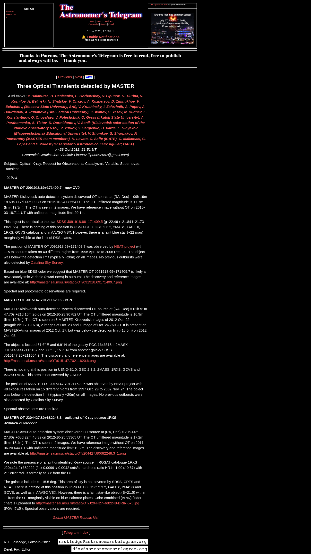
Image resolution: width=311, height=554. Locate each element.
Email (111, 24)
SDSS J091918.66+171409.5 (80, 222)
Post (92, 21)
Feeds (103, 24)
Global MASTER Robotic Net (75, 517)
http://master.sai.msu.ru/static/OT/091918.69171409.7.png (75, 282)
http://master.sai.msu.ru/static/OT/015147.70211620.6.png (50, 361)
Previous (65, 77)
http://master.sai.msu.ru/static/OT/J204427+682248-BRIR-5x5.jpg (87, 503)
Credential (93, 24)
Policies (108, 21)
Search (100, 21)
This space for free (158, 4)
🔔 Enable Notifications (100, 37)
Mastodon (11, 14)
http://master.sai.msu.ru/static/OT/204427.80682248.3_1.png (77, 453)
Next (78, 77)
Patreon (10, 11)
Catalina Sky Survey (47, 262)
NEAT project (124, 246)
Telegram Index (76, 533)
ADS (89, 77)
